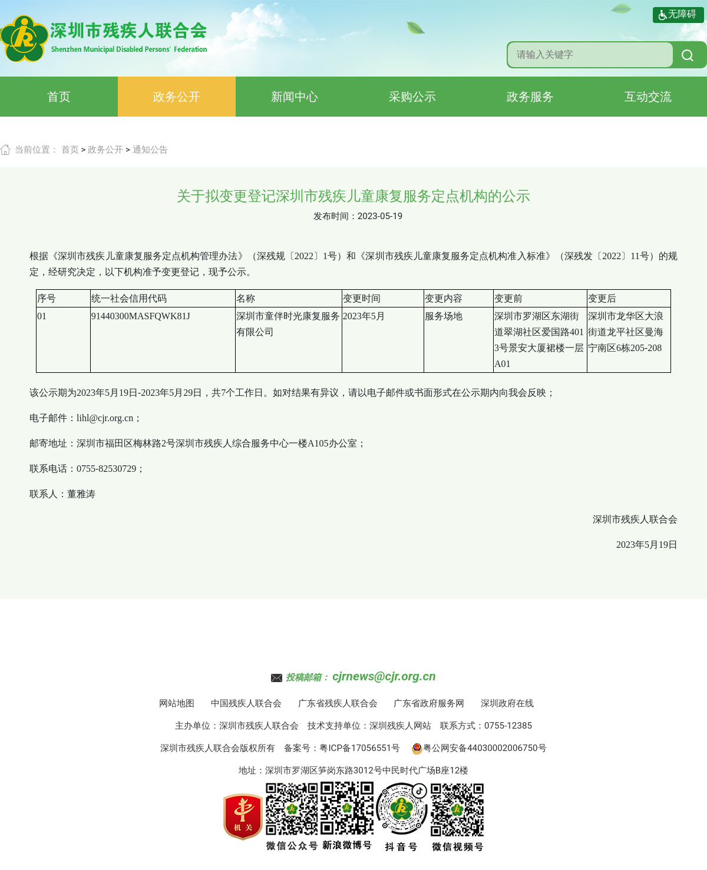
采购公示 (412, 97)
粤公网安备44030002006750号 (479, 748)
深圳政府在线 (507, 703)
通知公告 (150, 149)
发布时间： (335, 216)
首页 (59, 97)
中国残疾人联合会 (246, 703)
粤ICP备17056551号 (359, 748)
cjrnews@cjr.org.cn (383, 676)
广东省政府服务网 (429, 703)
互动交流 (648, 97)
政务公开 (176, 97)
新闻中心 (294, 97)
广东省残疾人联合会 (338, 703)
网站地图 (176, 703)
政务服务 (530, 97)
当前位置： (37, 149)
